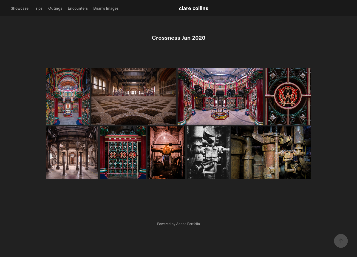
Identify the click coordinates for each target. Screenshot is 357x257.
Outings (55, 8)
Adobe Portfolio (188, 223)
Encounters (78, 8)
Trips (38, 8)
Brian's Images (106, 8)
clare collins (193, 8)
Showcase (19, 8)
